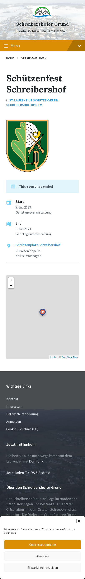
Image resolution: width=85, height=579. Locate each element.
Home (10, 58)
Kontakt (12, 399)
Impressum (14, 406)
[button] (79, 521)
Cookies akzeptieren (42, 545)
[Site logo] (42, 16)
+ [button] (11, 280)
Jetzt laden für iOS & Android (28, 472)
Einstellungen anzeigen (42, 568)
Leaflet (53, 357)
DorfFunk (36, 461)
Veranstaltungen (34, 58)
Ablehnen (42, 556)
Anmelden (13, 421)
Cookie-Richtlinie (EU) (22, 429)
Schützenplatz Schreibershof (38, 245)
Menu (42, 46)
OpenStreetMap (69, 357)
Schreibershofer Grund (42, 24)
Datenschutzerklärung (22, 414)
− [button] (11, 285)
